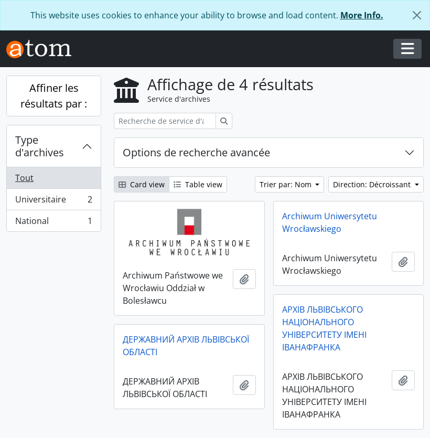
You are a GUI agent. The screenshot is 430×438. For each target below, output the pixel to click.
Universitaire (53, 201)
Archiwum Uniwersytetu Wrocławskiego (329, 222)
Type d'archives (39, 146)
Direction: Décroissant (373, 184)
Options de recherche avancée (196, 152)
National (53, 223)
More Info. (361, 15)
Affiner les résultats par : (53, 96)
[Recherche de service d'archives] (165, 121)
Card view (142, 184)
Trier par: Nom (287, 184)
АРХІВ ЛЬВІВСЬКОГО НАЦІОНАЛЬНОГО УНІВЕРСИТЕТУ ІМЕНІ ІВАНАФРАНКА (324, 328)
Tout (24, 178)
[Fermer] (416, 15)
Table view (198, 184)
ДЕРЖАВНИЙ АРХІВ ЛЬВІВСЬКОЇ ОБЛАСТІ (186, 346)
